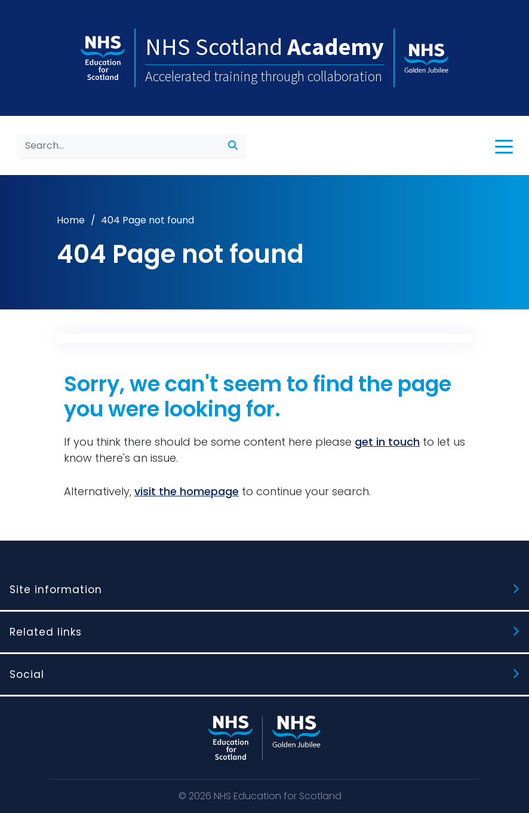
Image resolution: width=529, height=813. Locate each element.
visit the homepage (186, 491)
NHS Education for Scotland (278, 796)
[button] (504, 146)
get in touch (387, 441)
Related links (46, 632)
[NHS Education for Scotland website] (230, 738)
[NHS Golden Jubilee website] (296, 738)
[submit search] (232, 145)
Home (71, 220)
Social (27, 674)
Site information (56, 589)
